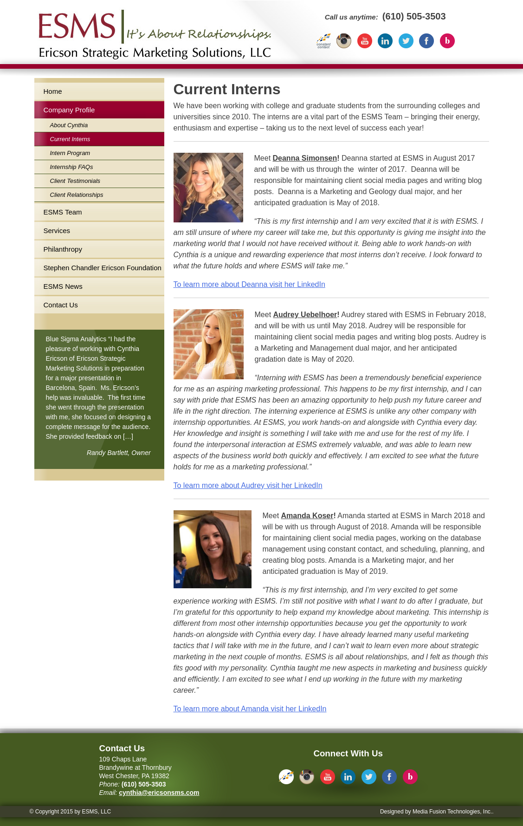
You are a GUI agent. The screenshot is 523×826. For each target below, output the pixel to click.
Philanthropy (63, 249)
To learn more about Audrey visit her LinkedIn (248, 485)
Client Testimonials (75, 180)
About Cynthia (69, 125)
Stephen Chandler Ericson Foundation (102, 268)
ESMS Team (63, 212)
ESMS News (63, 286)
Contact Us (61, 305)
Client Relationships (76, 194)
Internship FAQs (71, 166)
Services (57, 230)
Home (53, 91)
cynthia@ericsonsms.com (159, 792)
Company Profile (69, 110)
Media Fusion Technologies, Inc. (452, 811)
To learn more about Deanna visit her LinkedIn (249, 284)
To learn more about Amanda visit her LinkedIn (250, 709)
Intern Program (70, 153)
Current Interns (70, 139)
